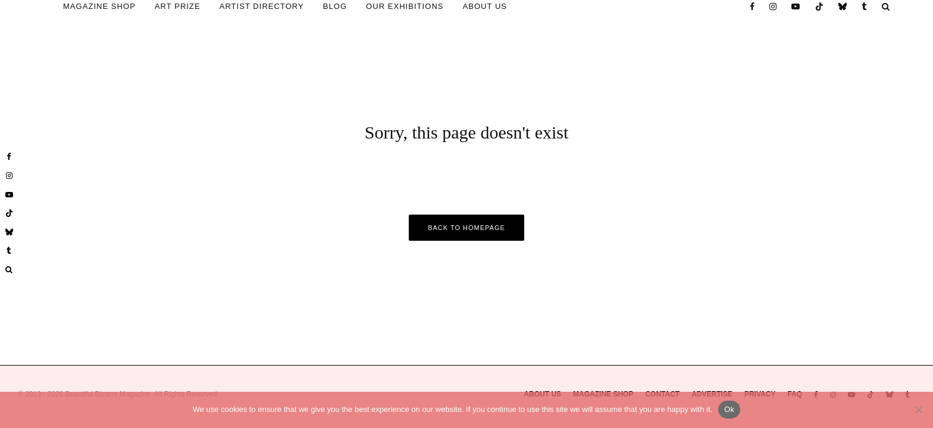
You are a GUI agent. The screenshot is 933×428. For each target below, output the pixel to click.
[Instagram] (773, 6)
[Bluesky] (842, 6)
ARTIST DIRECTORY (262, 6)
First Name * (825, 244)
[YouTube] (795, 6)
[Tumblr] (864, 6)
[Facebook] (752, 6)
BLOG (335, 6)
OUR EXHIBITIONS (404, 6)
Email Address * (825, 201)
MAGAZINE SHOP (99, 6)
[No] (918, 410)
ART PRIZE (178, 6)
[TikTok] (819, 6)
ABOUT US (485, 6)
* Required (826, 287)
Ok (729, 409)
